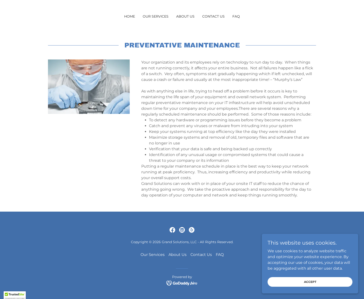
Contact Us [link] (213, 16)
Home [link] (129, 16)
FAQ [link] (236, 16)
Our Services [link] (156, 16)
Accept (310, 282)
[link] (172, 230)
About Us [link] (185, 16)
